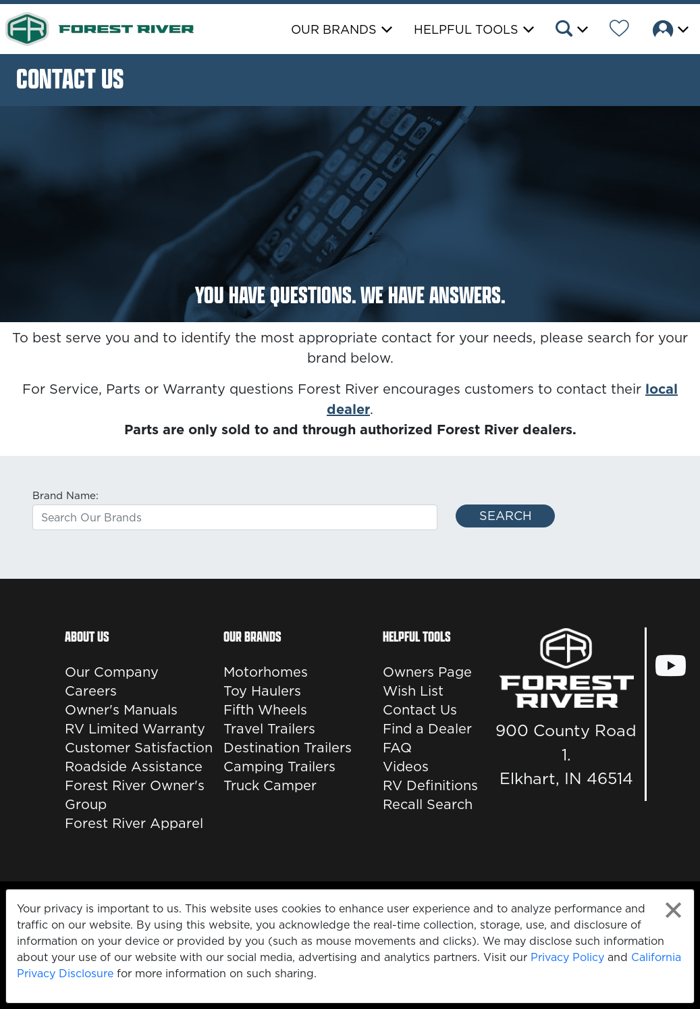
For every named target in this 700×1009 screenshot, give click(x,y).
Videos (406, 766)
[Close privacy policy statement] (673, 910)
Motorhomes (265, 672)
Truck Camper (270, 785)
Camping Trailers (279, 766)
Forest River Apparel (134, 823)
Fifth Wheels (265, 709)
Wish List (413, 690)
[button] (570, 30)
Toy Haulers (262, 690)
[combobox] (234, 517)
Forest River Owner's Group (135, 795)
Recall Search (428, 804)
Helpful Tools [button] (466, 29)
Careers (91, 690)
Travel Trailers (269, 728)
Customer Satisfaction (139, 747)
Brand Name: (65, 495)
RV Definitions (430, 785)
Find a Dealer (427, 728)
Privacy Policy (567, 957)
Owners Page (427, 672)
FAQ (397, 747)
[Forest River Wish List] (619, 30)
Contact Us (420, 709)
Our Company (112, 672)
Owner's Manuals (121, 709)
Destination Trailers (287, 747)
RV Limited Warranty (135, 728)
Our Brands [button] (334, 29)
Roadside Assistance (134, 766)
